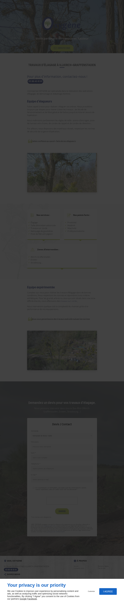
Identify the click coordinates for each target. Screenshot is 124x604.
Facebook (32, 599)
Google (23, 599)
